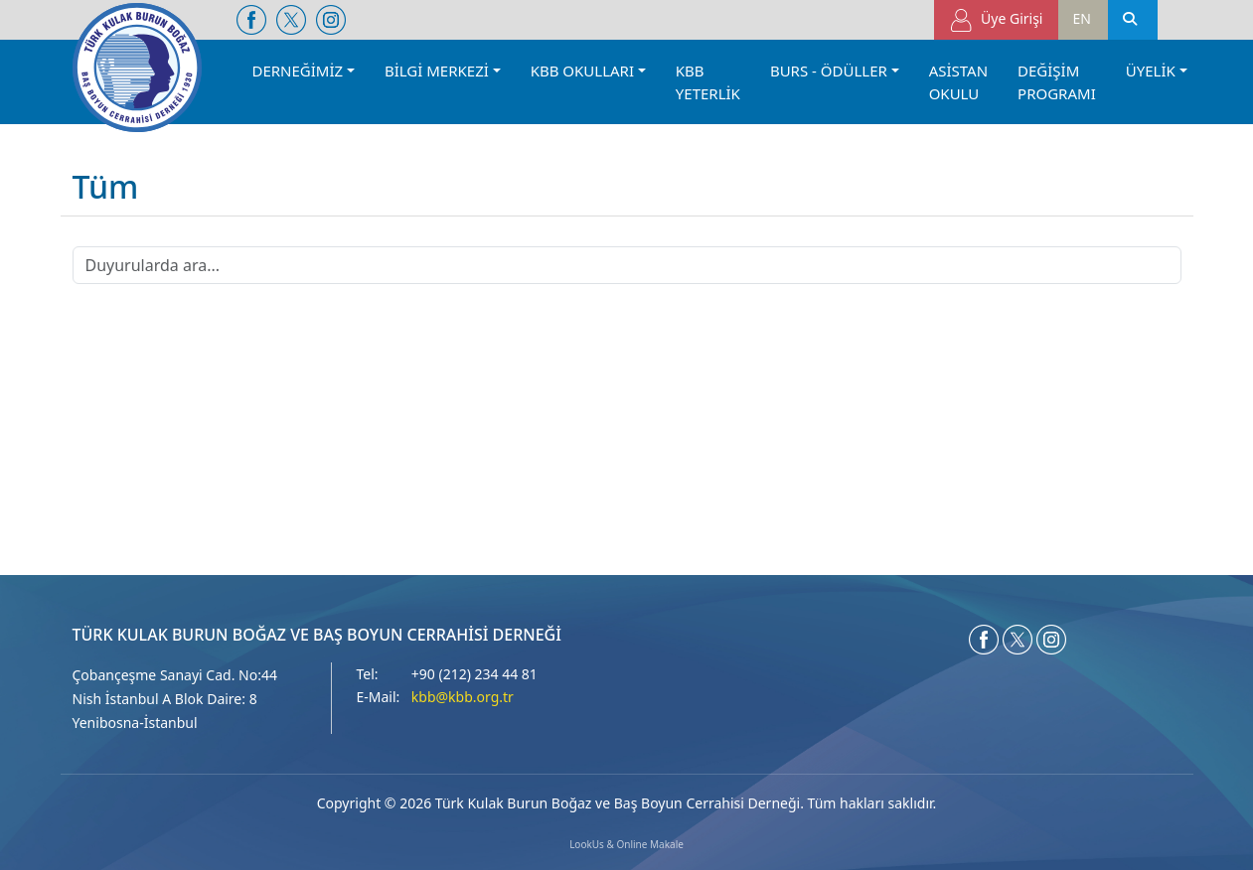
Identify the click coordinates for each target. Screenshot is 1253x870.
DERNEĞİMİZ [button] (298, 70)
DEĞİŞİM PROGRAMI (1057, 82)
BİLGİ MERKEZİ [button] (437, 70)
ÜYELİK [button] (1150, 70)
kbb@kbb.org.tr (462, 696)
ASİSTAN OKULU (958, 82)
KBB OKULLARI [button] (582, 70)
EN (1082, 18)
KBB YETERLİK (708, 82)
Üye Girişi (996, 20)
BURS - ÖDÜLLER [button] (828, 70)
